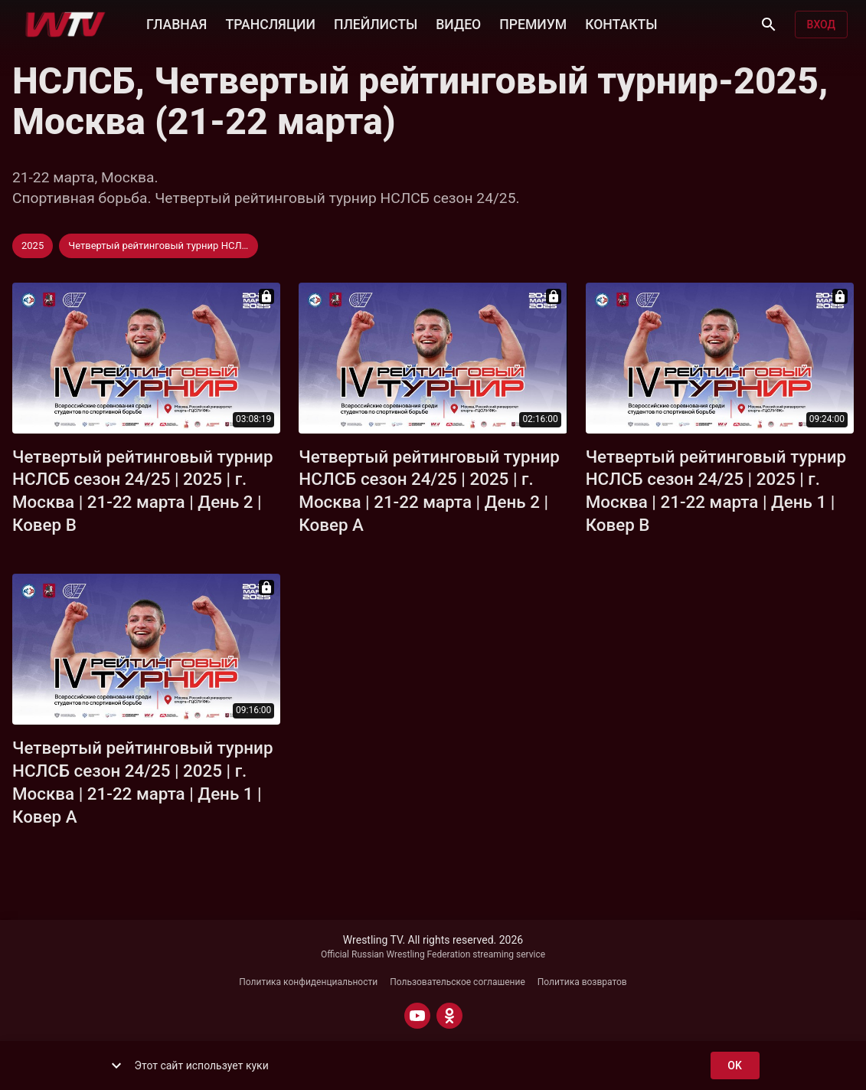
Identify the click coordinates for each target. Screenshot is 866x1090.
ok (735, 1066)
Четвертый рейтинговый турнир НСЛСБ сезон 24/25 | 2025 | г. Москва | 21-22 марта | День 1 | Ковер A (142, 782)
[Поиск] (768, 24)
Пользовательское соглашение (457, 982)
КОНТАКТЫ (621, 23)
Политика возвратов (582, 982)
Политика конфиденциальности (308, 982)
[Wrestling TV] (65, 24)
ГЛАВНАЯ (176, 23)
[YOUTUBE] (417, 1016)
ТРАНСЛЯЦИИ (270, 23)
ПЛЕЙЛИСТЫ (375, 23)
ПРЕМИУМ (533, 23)
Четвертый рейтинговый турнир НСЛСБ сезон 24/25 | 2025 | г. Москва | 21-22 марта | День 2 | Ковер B (142, 491)
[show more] (116, 1065)
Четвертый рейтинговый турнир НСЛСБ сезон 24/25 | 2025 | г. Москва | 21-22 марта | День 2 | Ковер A (429, 491)
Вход (821, 24)
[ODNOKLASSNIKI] (449, 1016)
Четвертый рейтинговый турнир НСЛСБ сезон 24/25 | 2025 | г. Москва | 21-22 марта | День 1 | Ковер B (716, 491)
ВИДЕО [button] (458, 23)
